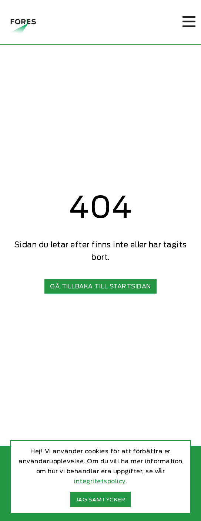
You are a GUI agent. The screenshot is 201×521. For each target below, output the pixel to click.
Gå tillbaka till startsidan (100, 286)
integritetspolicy (99, 481)
